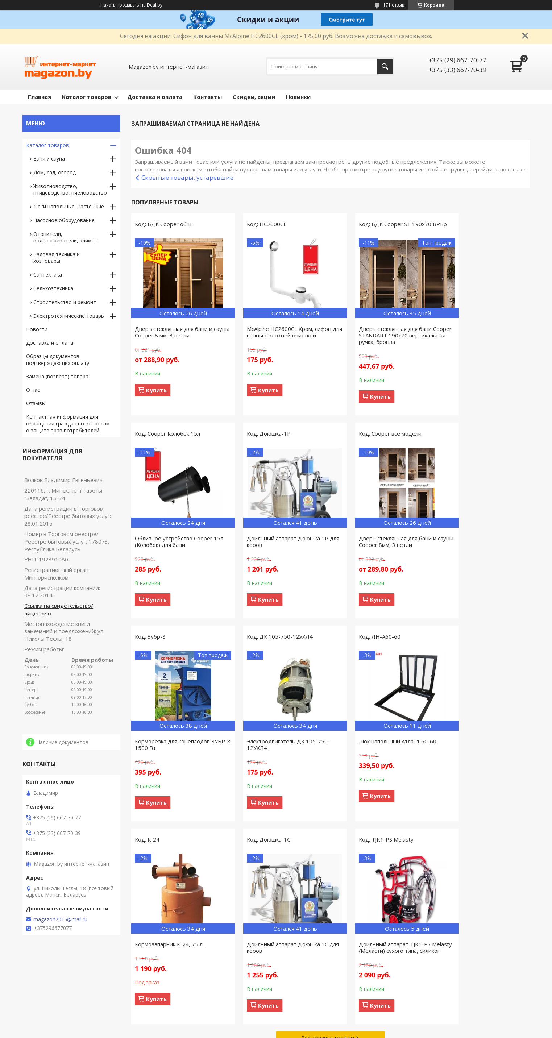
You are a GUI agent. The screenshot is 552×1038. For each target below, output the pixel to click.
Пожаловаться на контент (311, 1031)
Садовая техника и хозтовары (56, 257)
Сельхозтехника (53, 288)
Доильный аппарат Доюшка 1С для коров (378, 751)
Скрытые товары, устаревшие (187, 177)
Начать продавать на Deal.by (131, 5)
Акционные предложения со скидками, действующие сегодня (461, 989)
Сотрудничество (175, 996)
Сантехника (47, 274)
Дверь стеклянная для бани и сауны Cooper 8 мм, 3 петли (173, 332)
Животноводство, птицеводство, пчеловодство (70, 189)
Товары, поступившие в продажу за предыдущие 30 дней (70, 989)
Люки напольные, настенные (68, 206)
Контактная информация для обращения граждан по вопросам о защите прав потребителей (68, 423)
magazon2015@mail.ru (60, 919)
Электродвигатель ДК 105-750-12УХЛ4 (481, 548)
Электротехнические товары (69, 315)
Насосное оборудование (64, 220)
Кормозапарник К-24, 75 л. (270, 748)
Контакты (207, 96)
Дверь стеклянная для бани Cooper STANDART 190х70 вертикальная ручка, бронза (375, 342)
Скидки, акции (254, 96)
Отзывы (36, 403)
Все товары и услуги (327, 848)
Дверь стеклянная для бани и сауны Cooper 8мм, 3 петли (275, 548)
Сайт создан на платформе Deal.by (276, 1024)
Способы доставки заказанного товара (334, 985)
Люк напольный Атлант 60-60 (173, 748)
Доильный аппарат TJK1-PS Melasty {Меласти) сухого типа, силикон (480, 755)
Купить (156, 390)
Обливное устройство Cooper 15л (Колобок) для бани (478, 332)
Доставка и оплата (154, 96)
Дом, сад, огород (54, 172)
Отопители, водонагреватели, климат (65, 237)
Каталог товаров (86, 96)
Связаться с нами (177, 985)
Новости (36, 329)
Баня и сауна (49, 158)
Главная (39, 96)
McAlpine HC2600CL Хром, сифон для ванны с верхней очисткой (278, 332)
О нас (33, 389)
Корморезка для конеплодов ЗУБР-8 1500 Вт (375, 548)
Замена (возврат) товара (57, 376)
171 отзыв (393, 5)
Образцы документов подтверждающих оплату (57, 359)
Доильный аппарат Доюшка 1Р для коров (175, 548)
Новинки (298, 96)
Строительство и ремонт (64, 302)
